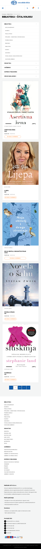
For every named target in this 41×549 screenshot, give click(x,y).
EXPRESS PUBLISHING (20, 72)
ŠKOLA (5, 443)
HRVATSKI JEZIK (7, 435)
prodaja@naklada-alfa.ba (13, 530)
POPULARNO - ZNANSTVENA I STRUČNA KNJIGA (15, 37)
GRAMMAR (6, 464)
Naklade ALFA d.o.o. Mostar (13, 521)
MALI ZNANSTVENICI (8, 439)
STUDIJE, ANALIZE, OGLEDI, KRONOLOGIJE (13, 56)
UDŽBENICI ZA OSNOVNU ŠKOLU (11, 453)
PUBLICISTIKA (8, 46)
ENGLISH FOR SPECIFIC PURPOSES (11, 462)
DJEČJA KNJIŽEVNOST (9, 27)
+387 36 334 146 (10, 528)
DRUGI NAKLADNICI (20, 76)
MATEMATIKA (7, 441)
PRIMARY (6, 466)
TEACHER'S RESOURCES (9, 472)
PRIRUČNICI (7, 43)
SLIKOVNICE (7, 52)
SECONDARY (7, 470)
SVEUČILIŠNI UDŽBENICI (10, 59)
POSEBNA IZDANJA (9, 40)
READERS (6, 468)
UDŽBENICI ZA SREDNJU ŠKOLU (11, 455)
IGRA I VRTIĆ (7, 437)
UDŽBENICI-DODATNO (9, 474)
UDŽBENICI (20, 68)
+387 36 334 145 (10, 526)
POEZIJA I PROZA (8, 33)
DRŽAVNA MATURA (8, 451)
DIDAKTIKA (20, 63)
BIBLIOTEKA (20, 24)
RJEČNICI (7, 49)
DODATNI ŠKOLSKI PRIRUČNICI (10, 449)
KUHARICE (7, 30)
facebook (9, 532)
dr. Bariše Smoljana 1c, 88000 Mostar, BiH (16, 523)
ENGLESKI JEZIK (7, 433)
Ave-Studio (24, 547)
